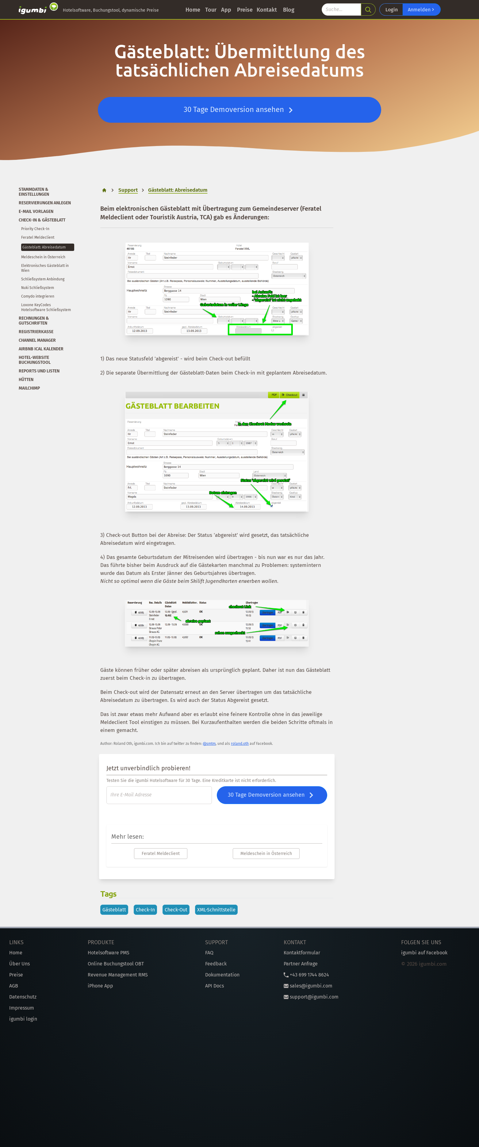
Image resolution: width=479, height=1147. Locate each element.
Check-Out (176, 910)
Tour (211, 9)
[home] (104, 190)
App (226, 9)
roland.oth (240, 743)
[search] (368, 9)
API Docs (214, 986)
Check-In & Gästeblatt (42, 220)
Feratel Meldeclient (37, 237)
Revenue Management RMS (118, 975)
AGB (13, 986)
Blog (288, 9)
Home (193, 9)
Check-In (145, 910)
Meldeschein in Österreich (43, 257)
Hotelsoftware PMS (108, 953)
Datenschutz (22, 997)
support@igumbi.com (311, 997)
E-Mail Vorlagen (36, 211)
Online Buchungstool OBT (116, 964)
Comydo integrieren (37, 296)
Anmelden (421, 9)
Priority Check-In (35, 229)
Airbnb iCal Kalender (41, 349)
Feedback (216, 964)
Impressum (21, 1008)
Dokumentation (222, 975)
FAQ (209, 953)
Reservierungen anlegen (45, 203)
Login (391, 10)
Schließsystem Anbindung (42, 279)
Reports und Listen (39, 371)
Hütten (26, 379)
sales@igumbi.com (308, 986)
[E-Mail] (159, 795)
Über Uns (19, 964)
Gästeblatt (114, 910)
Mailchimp (29, 388)
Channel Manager (37, 340)
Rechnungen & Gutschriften (34, 321)
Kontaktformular (302, 953)
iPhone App (100, 986)
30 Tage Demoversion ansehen (240, 110)
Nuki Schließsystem (37, 288)
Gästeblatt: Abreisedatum (44, 247)
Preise (245, 9)
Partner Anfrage (301, 964)
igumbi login (23, 1019)
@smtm (209, 743)
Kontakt (267, 9)
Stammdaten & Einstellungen (34, 192)
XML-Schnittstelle (216, 910)
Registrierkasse (36, 331)
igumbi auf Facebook (424, 953)
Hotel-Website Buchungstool (35, 360)
